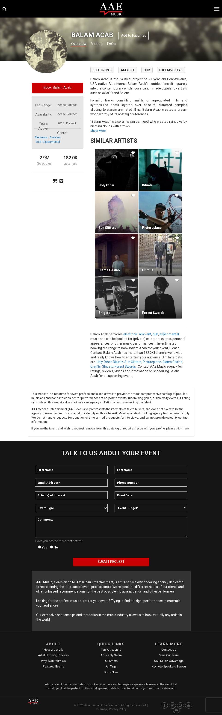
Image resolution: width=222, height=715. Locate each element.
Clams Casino (109, 270)
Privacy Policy (118, 709)
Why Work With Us (53, 661)
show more (98, 130)
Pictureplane (152, 227)
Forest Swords (153, 313)
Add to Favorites (133, 35)
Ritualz (147, 185)
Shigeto (104, 313)
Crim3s (147, 270)
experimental (51, 141)
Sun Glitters (107, 227)
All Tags (111, 666)
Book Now (111, 672)
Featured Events (53, 666)
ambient (55, 137)
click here (182, 428)
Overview (79, 44)
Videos (100, 44)
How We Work (53, 649)
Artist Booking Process (53, 655)
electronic (41, 137)
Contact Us (168, 649)
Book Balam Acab (57, 87)
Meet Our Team (169, 655)
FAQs (116, 44)
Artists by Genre (111, 655)
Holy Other (106, 185)
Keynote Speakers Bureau (169, 666)
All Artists (111, 661)
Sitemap (101, 709)
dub (38, 141)
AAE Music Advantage (169, 661)
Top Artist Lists (111, 649)
